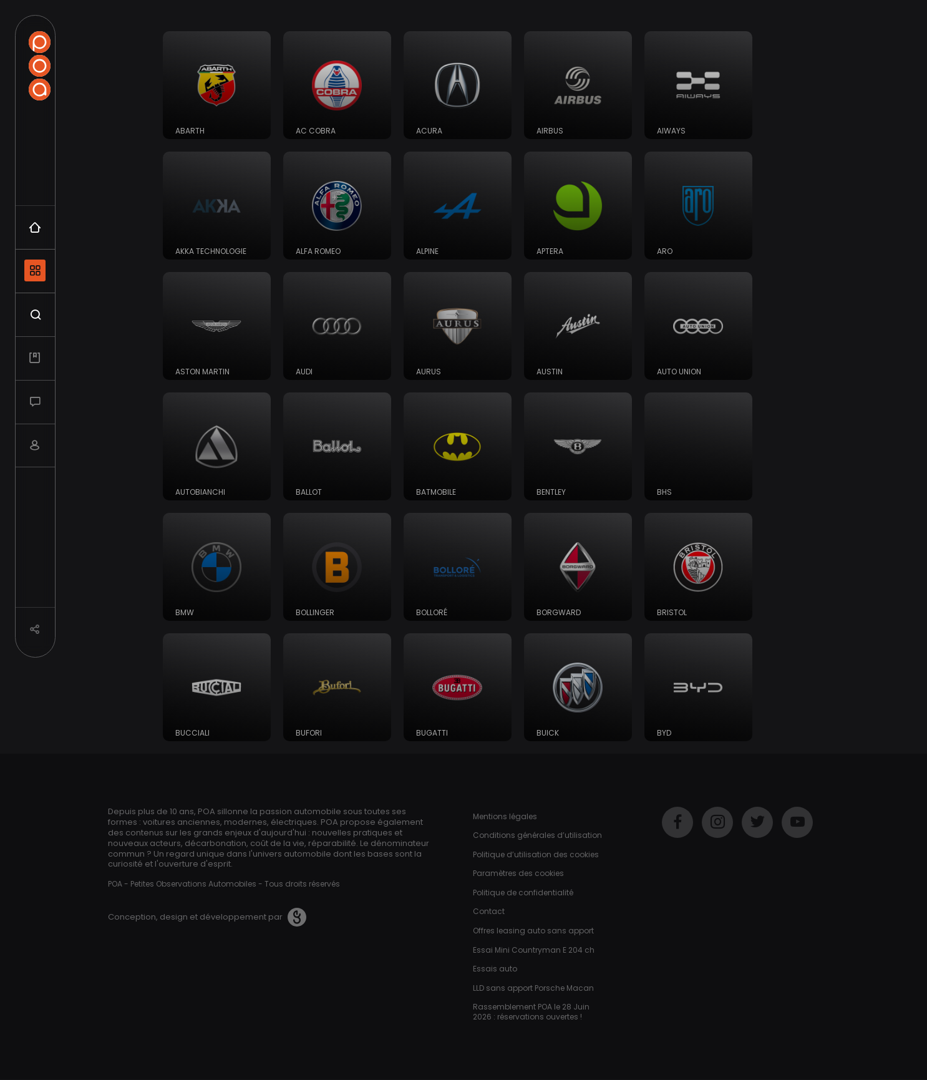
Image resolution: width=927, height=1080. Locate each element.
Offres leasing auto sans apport (533, 930)
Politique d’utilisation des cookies (536, 854)
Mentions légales (505, 816)
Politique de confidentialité (523, 892)
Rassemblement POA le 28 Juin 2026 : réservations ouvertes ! (531, 1011)
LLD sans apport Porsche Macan (533, 988)
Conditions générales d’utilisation (537, 835)
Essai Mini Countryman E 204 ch (534, 950)
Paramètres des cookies (518, 873)
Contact (489, 911)
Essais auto (495, 968)
